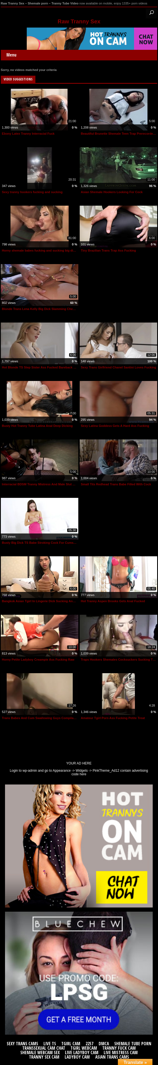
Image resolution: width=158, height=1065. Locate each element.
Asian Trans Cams (112, 1057)
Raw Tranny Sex (79, 21)
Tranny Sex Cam (44, 1057)
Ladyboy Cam (77, 1057)
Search (151, 13)
